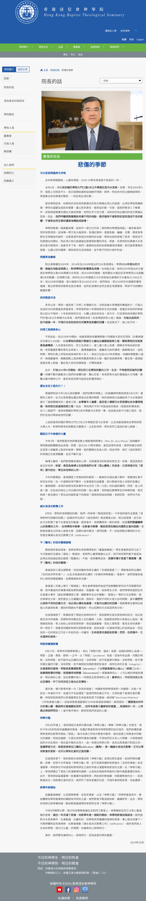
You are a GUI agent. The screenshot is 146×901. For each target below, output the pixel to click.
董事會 (8, 135)
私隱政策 (64, 898)
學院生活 (47, 46)
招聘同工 (9, 172)
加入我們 (9, 164)
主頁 (44, 70)
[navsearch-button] (136, 31)
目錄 (6, 78)
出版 (64, 46)
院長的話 (9, 87)
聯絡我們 (118, 46)
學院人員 (9, 127)
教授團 (8, 151)
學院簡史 (9, 114)
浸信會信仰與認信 (14, 100)
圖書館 (80, 46)
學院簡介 (27, 46)
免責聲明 (82, 898)
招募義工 (9, 180)
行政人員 (9, 143)
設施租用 (98, 46)
